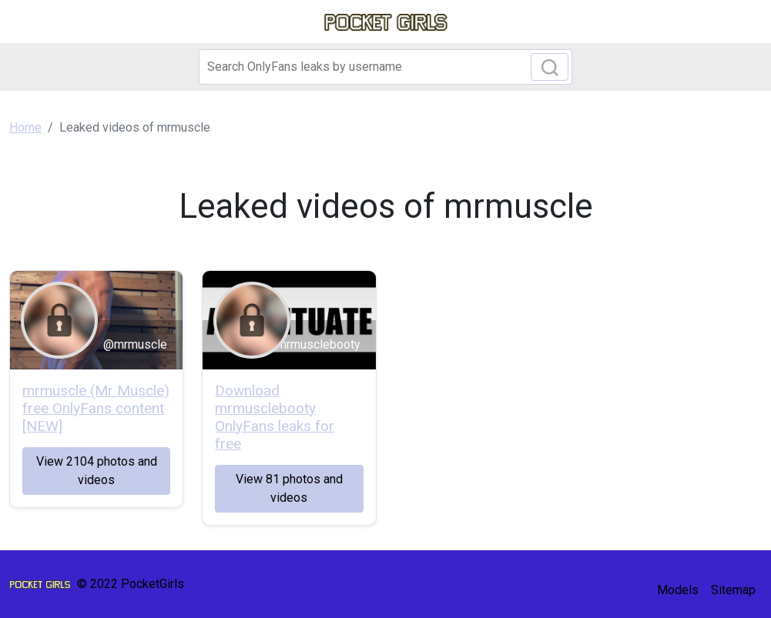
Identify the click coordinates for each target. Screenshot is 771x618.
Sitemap (733, 590)
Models (678, 590)
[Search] (385, 67)
